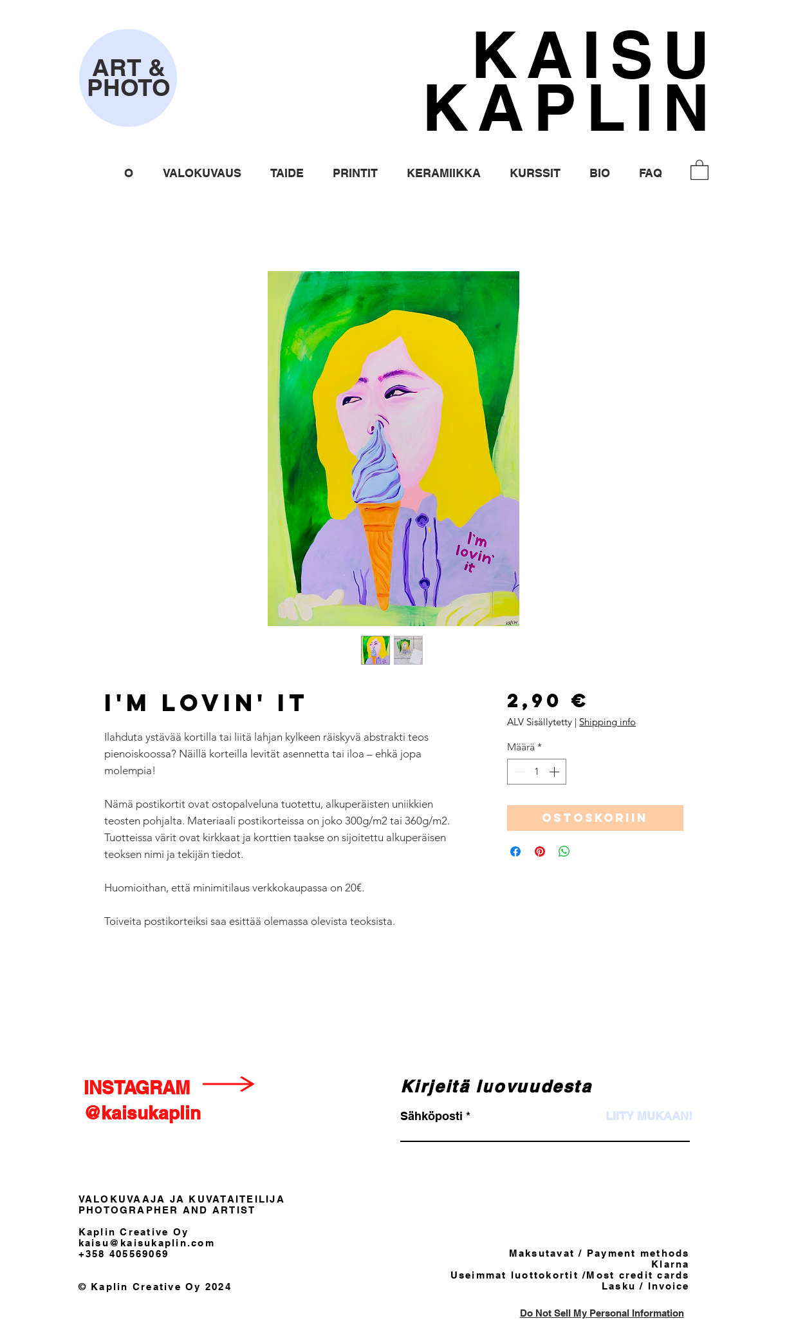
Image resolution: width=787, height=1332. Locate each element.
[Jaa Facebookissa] (515, 851)
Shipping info (607, 722)
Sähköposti (431, 1116)
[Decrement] (518, 771)
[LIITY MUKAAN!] (649, 1116)
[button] (202, 172)
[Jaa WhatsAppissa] (564, 851)
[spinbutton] (536, 771)
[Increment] (555, 771)
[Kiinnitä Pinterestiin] (540, 851)
